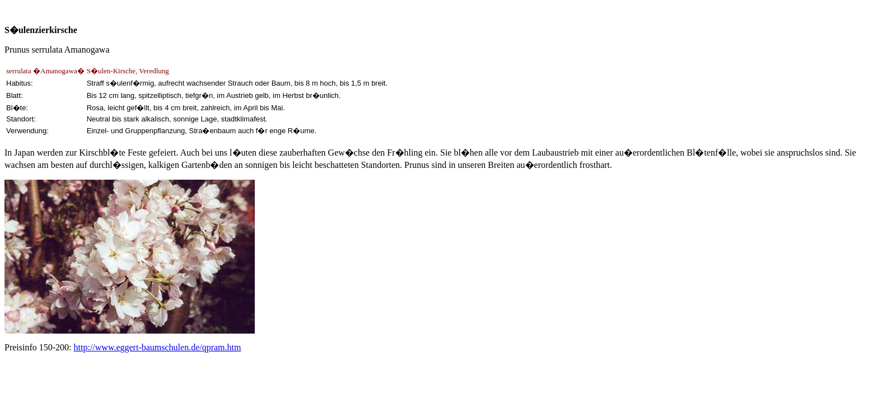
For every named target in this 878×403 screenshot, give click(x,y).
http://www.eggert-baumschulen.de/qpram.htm (157, 347)
